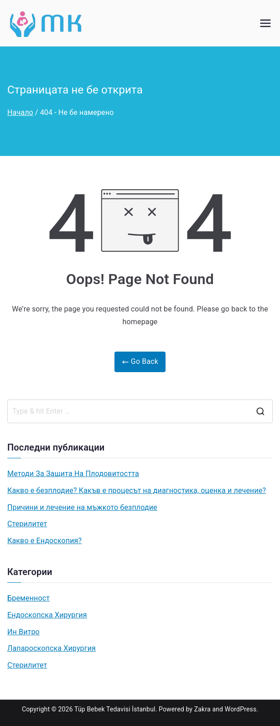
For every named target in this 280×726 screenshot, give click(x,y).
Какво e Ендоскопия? (44, 540)
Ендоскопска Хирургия (47, 615)
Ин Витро (23, 631)
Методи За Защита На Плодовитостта (73, 473)
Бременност (28, 598)
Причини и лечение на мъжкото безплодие (82, 507)
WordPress (240, 709)
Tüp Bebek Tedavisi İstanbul (115, 709)
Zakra (202, 709)
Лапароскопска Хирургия (51, 648)
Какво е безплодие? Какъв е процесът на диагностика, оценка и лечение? (136, 490)
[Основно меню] (265, 23)
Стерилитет (27, 523)
